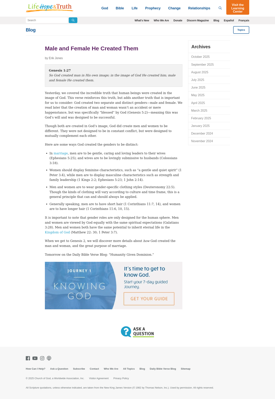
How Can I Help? (35, 368)
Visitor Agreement (98, 378)
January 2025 (200, 125)
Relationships (199, 8)
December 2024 (202, 133)
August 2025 (199, 72)
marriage (61, 153)
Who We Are (161, 20)
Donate (177, 20)
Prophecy (152, 8)
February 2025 (201, 118)
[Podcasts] (50, 358)
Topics (241, 29)
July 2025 (197, 79)
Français (244, 20)
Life (135, 8)
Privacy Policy (121, 378)
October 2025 (200, 56)
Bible (120, 8)
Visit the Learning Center (237, 8)
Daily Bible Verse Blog (163, 368)
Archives (200, 46)
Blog (216, 20)
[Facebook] (29, 358)
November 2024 (202, 141)
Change (174, 8)
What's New (142, 20)
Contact (94, 368)
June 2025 (198, 87)
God (104, 8)
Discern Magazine (198, 20)
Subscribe (79, 368)
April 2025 (198, 103)
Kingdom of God (57, 232)
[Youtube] (35, 358)
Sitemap (186, 368)
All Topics (129, 368)
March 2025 (199, 110)
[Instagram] (43, 358)
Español (229, 20)
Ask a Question (59, 368)
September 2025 (202, 64)
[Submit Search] (73, 20)
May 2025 (198, 95)
